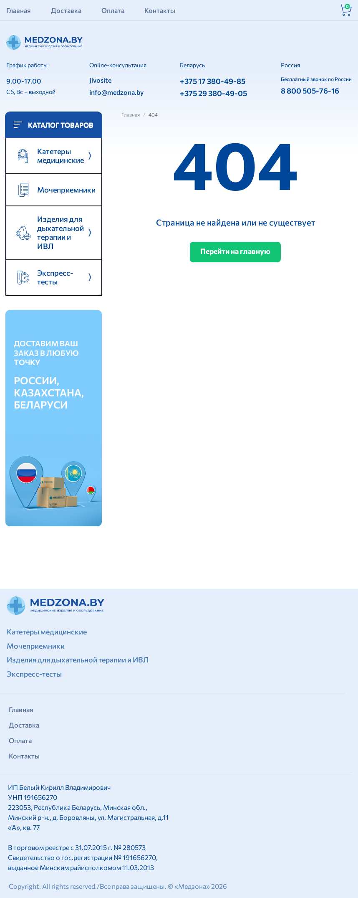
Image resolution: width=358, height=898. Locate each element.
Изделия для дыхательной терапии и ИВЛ (80, 660)
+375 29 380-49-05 (213, 93)
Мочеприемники (66, 190)
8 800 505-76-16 (310, 90)
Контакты (159, 10)
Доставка (66, 10)
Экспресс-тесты (35, 674)
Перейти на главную (235, 251)
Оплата (112, 10)
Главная (18, 10)
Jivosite (100, 80)
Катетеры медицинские (47, 631)
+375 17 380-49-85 (212, 81)
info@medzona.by (116, 92)
